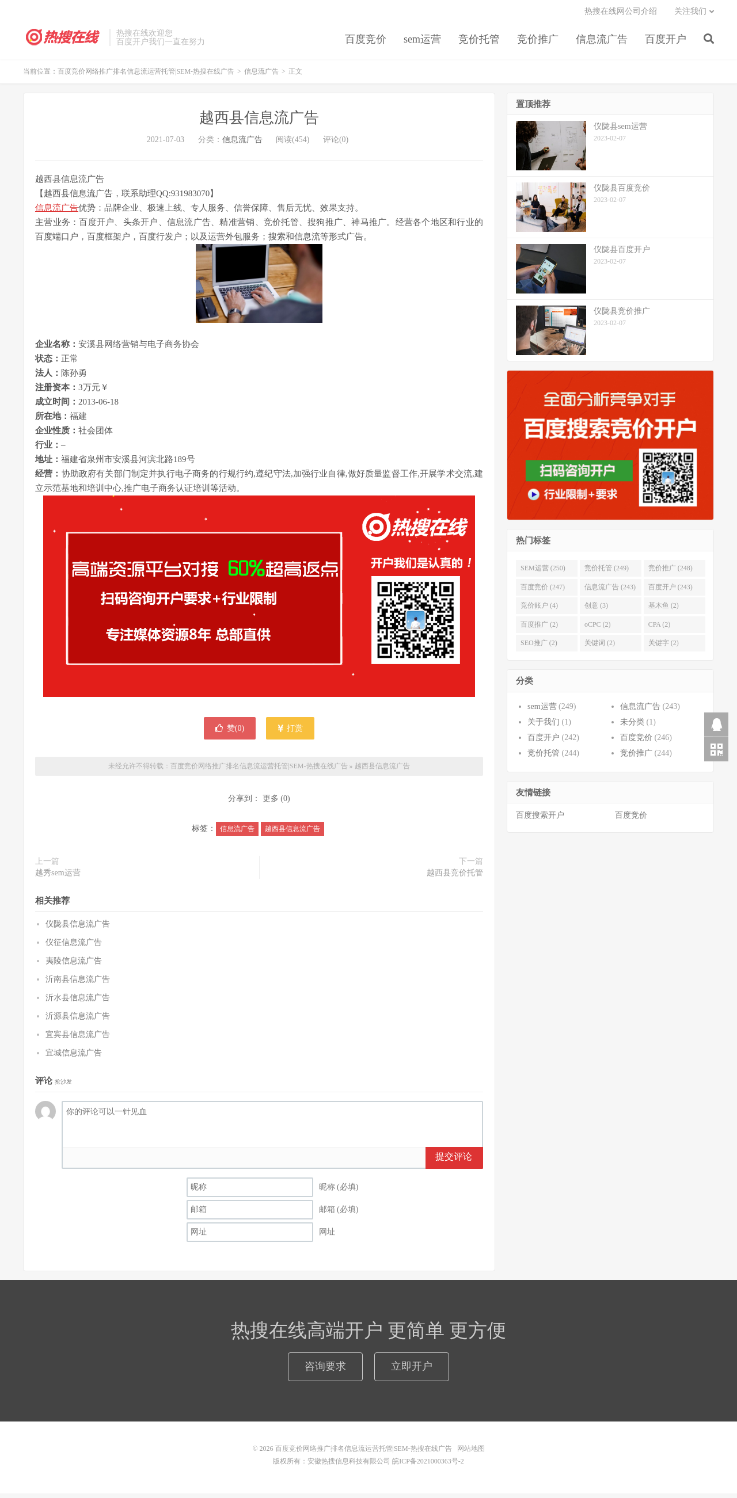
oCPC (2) (597, 629)
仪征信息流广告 (73, 947)
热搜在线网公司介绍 (620, 14)
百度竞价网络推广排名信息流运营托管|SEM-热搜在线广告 (63, 41)
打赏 (290, 733)
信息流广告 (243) (610, 592)
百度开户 (665, 42)
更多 (271, 803)
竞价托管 (479, 42)
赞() (229, 733)
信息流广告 (602, 42)
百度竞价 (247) (543, 592)
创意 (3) (596, 610)
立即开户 (411, 1371)
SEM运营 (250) (543, 573)
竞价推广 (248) (670, 573)
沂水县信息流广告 (77, 1002)
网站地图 (471, 1453)
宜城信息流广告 (73, 1057)
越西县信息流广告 (259, 122)
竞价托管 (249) (606, 573)
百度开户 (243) (670, 592)
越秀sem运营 (58, 876)
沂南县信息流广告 (77, 983)
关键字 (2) (663, 647)
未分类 (632, 726)
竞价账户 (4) (539, 610)
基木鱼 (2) (663, 610)
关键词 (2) (599, 647)
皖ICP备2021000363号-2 (428, 1466)
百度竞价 (365, 42)
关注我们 (690, 14)
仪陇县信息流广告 (77, 928)
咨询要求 (325, 1371)
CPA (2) (659, 629)
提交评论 (453, 1161)
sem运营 (422, 42)
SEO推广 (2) (539, 647)
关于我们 (543, 726)
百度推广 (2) (539, 629)
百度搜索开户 (540, 819)
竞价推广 (538, 42)
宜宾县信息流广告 (77, 1039)
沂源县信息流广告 (77, 1020)
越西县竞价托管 (455, 876)
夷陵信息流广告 (73, 965)
